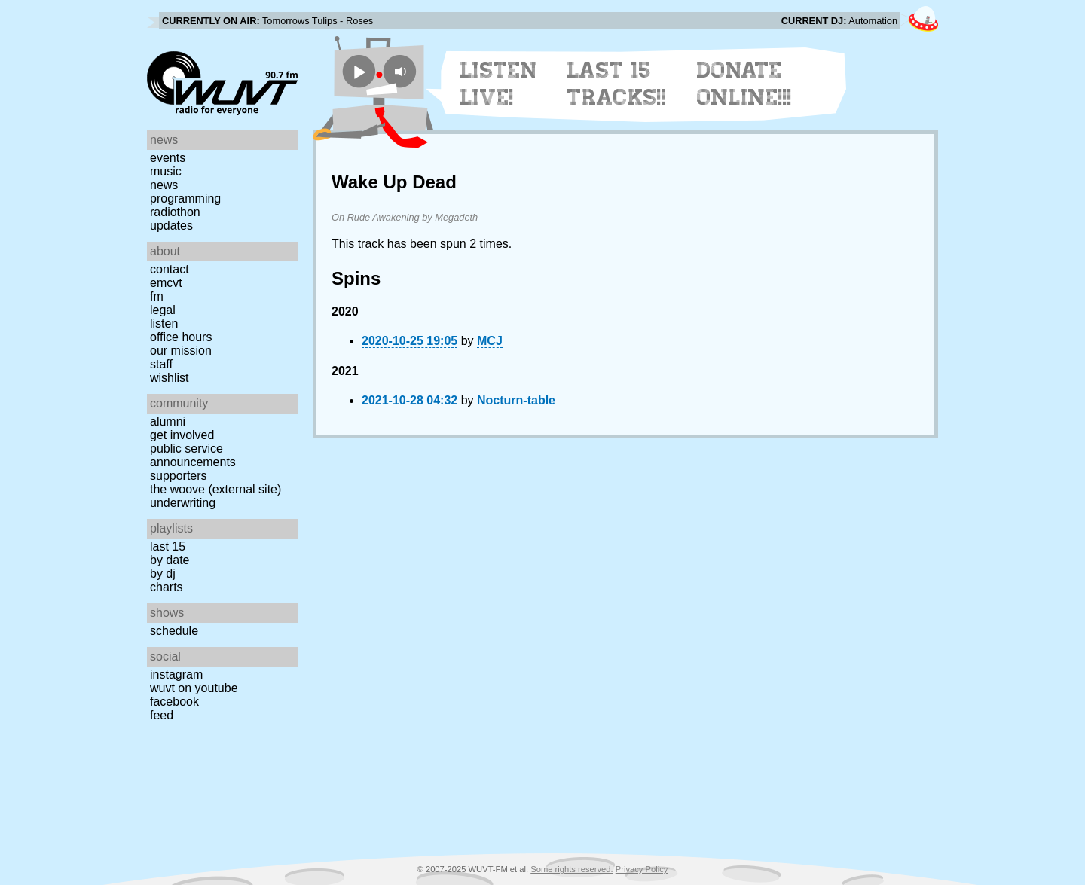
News (164, 185)
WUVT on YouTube (194, 688)
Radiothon (175, 212)
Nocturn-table (516, 400)
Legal (163, 310)
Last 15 (167, 546)
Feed (161, 715)
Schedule (174, 630)
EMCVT (166, 282)
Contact (169, 269)
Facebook (174, 701)
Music (166, 171)
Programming (185, 198)
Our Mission (181, 350)
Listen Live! (499, 83)
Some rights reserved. (571, 869)
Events (167, 157)
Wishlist (169, 377)
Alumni (167, 421)
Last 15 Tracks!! (616, 83)
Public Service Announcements (193, 455)
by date (169, 560)
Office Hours (181, 337)
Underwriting (182, 502)
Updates (171, 225)
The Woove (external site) (215, 489)
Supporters (178, 475)
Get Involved (182, 435)
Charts (166, 587)
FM (157, 296)
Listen (164, 323)
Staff (161, 364)
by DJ (163, 573)
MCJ (490, 340)
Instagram (176, 674)
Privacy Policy (642, 869)
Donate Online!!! (744, 83)
